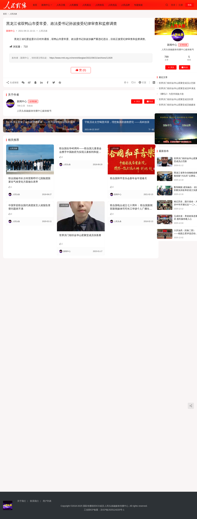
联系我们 (34, 501)
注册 (181, 5)
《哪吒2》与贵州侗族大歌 (171, 94)
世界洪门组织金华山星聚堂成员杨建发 (177, 104)
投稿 (189, 5)
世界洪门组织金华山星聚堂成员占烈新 (177, 83)
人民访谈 (43, 31)
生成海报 (12, 82)
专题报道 (138, 5)
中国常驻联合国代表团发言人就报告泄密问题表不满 (29, 207)
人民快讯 (99, 5)
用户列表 (47, 501)
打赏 (141, 82)
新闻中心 (45, 5)
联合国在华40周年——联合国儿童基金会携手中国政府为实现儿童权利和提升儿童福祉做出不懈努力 (80, 150)
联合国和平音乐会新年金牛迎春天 (128, 178)
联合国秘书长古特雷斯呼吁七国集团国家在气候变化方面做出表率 (29, 180)
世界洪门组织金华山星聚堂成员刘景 (176, 99)
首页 (35, 5)
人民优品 (112, 5)
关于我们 (21, 501)
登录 (173, 5)
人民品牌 (125, 5)
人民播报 (73, 5)
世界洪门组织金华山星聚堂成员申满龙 (177, 88)
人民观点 (86, 5)
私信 (150, 101)
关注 (137, 101)
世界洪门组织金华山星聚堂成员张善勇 (80, 235)
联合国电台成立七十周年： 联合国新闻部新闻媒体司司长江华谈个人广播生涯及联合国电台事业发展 (131, 207)
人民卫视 (60, 5)
